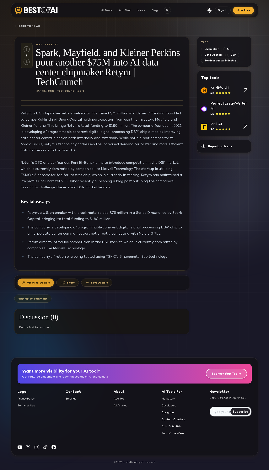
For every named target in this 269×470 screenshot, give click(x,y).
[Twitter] (28, 447)
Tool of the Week (173, 433)
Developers (169, 405)
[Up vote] (26, 49)
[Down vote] (26, 62)
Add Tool (125, 10)
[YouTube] (20, 447)
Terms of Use (26, 405)
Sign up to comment (32, 298)
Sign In (222, 10)
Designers (168, 412)
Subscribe (240, 411)
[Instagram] (37, 447)
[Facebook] (53, 447)
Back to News (27, 26)
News (141, 10)
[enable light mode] (209, 10)
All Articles (120, 405)
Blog (155, 10)
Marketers (168, 398)
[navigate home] (36, 10)
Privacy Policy (26, 398)
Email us (71, 398)
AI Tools (106, 10)
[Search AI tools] (167, 10)
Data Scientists (172, 426)
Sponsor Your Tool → (226, 373)
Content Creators (173, 419)
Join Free (243, 10)
